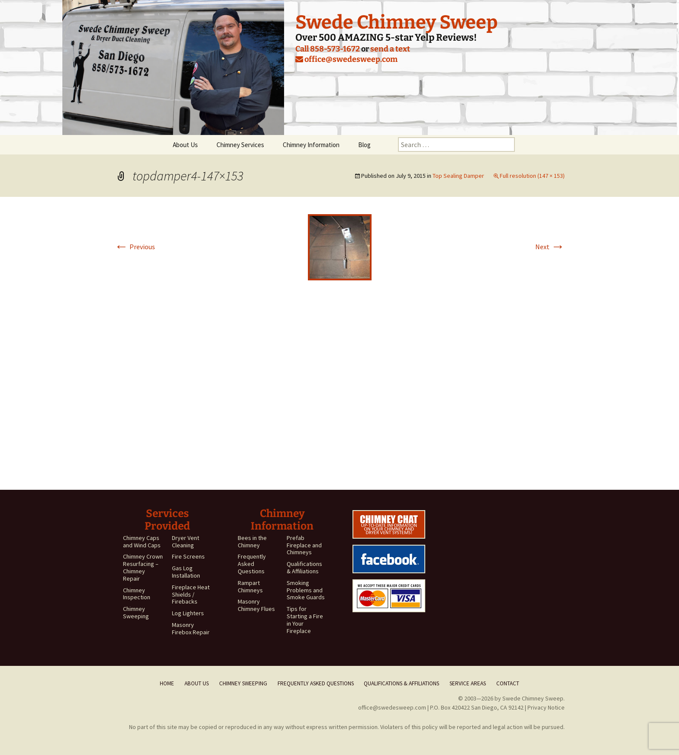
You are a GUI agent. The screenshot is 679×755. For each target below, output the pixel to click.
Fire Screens (188, 556)
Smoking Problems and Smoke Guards (306, 590)
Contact (507, 683)
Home (167, 683)
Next (550, 246)
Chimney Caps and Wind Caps (142, 541)
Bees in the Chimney (252, 541)
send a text (390, 49)
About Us (185, 145)
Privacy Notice (546, 707)
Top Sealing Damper (458, 176)
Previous (134, 246)
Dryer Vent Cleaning (185, 541)
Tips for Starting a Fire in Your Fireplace (305, 619)
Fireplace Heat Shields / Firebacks (191, 594)
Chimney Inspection (136, 593)
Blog (364, 145)
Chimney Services (240, 145)
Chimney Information (311, 145)
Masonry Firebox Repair (191, 628)
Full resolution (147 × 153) (532, 176)
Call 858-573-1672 (327, 49)
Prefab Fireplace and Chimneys (304, 545)
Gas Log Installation (186, 571)
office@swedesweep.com (346, 59)
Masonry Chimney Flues (256, 605)
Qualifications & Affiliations (304, 567)
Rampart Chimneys (250, 586)
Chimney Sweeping (136, 612)
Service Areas (467, 683)
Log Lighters (188, 613)
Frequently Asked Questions (252, 564)
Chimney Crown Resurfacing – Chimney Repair (143, 567)
